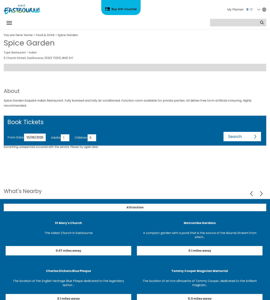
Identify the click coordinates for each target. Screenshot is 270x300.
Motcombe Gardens (200, 223)
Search (235, 136)
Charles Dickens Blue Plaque (68, 271)
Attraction (135, 207)
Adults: (56, 137)
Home (28, 35)
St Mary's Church (68, 223)
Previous (252, 194)
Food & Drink (45, 35)
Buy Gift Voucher (124, 9)
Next (261, 194)
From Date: (16, 137)
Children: (81, 137)
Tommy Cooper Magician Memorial (199, 271)
